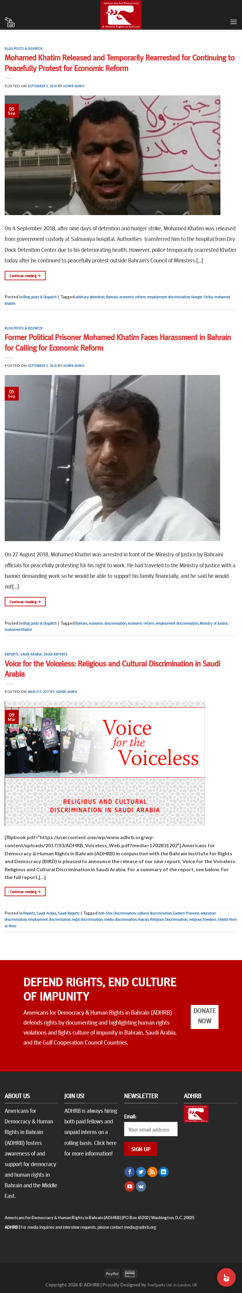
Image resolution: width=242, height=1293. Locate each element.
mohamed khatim (18, 629)
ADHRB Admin (73, 86)
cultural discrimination (154, 913)
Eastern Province (186, 913)
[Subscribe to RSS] (152, 1172)
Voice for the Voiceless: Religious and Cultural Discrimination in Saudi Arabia (112, 668)
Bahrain (112, 297)
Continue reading (25, 276)
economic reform (132, 297)
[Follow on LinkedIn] (164, 1172)
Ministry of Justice (214, 623)
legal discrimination (87, 919)
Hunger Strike (202, 297)
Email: (130, 1116)
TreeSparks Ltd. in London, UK (172, 1284)
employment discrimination (168, 297)
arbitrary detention (89, 297)
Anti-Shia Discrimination (117, 913)
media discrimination (120, 919)
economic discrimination (107, 623)
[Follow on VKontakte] (141, 1186)
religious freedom (202, 919)
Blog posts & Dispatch (24, 48)
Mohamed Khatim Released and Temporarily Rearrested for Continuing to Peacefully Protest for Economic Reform (119, 62)
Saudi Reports (55, 654)
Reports (12, 654)
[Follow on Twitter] (141, 1172)
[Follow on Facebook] (129, 1172)
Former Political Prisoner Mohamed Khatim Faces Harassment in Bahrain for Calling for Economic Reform (118, 342)
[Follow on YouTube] (129, 1186)
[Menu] (233, 21)
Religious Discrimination (168, 919)
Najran (143, 919)
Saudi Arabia (31, 654)
